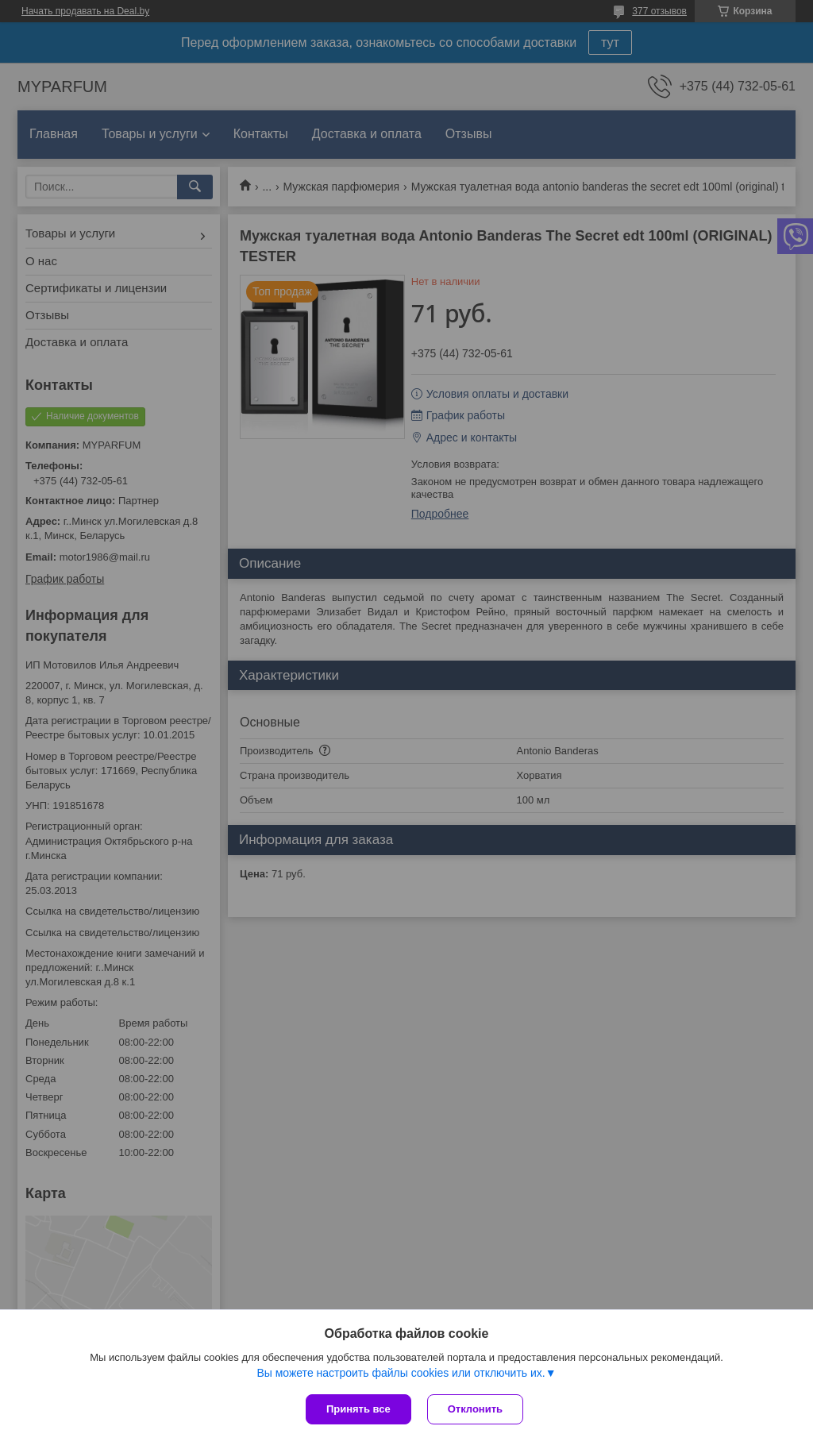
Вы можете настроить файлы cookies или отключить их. (400, 1372)
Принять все (358, 1409)
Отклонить (475, 1409)
